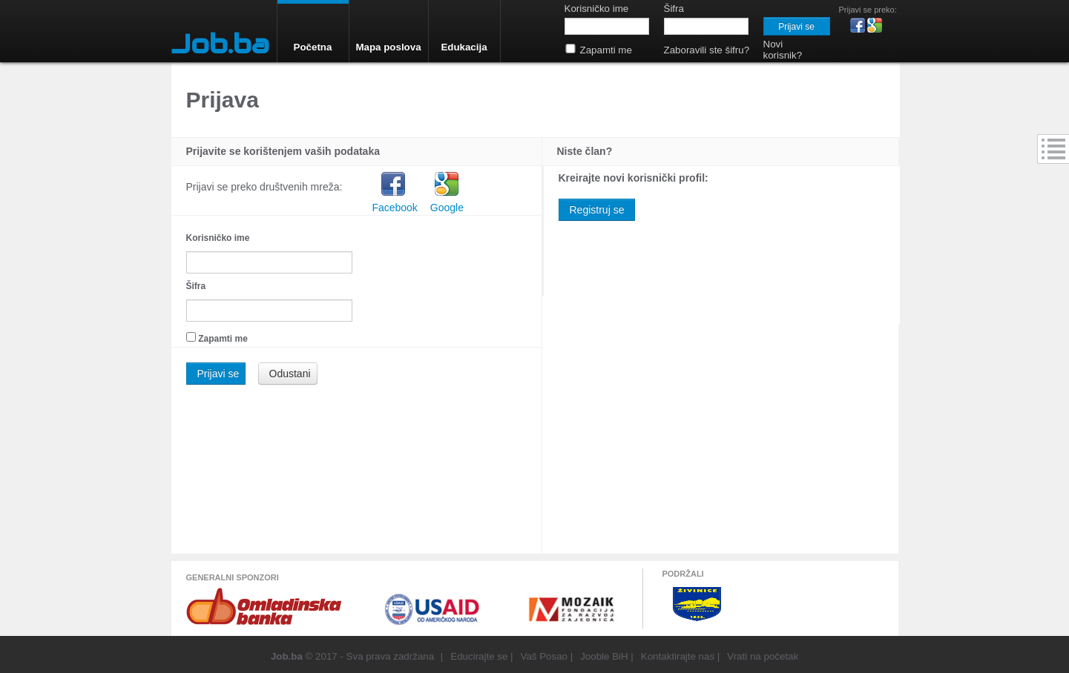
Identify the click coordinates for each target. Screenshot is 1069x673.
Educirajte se (478, 656)
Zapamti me (223, 339)
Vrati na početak (762, 656)
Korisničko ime (218, 238)
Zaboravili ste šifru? (707, 50)
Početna (313, 47)
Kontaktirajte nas (677, 656)
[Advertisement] (89, 315)
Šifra (196, 286)
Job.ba (220, 44)
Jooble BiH (604, 656)
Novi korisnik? (783, 50)
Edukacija (464, 47)
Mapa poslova (388, 47)
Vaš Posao (544, 656)
